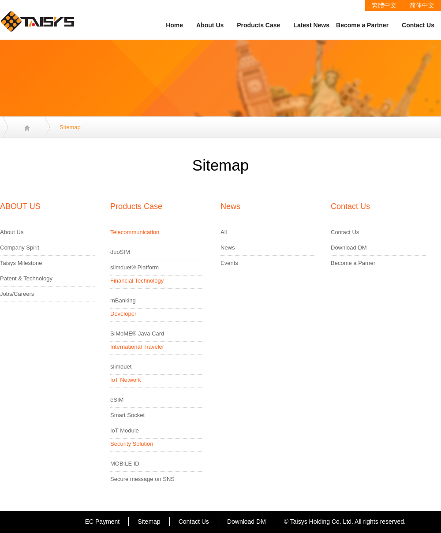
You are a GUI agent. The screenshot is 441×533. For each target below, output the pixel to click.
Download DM (349, 247)
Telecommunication (134, 232)
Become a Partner (362, 25)
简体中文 (422, 5)
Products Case (258, 25)
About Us (210, 25)
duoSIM (120, 252)
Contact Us (418, 25)
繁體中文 (384, 5)
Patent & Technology (26, 278)
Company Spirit (19, 247)
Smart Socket (127, 415)
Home (174, 25)
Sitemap (149, 521)
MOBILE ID (124, 463)
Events (229, 263)
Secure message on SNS (142, 479)
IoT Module (124, 430)
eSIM (116, 399)
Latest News (311, 25)
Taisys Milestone (21, 263)
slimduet (120, 366)
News (230, 206)
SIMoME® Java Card (137, 333)
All (223, 232)
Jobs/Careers (17, 294)
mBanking (123, 300)
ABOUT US (20, 206)
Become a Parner (353, 263)
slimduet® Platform (134, 267)
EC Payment (102, 521)
